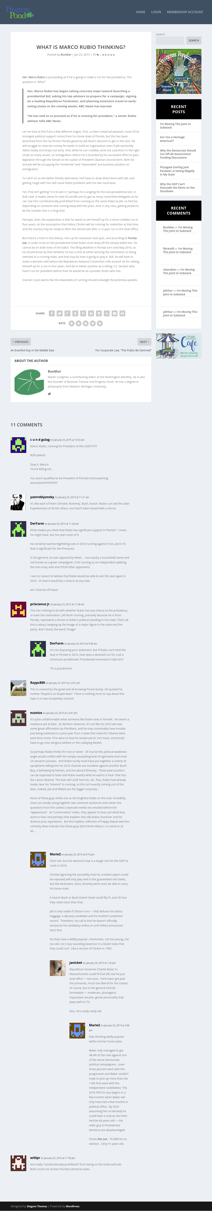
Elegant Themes (37, 1206)
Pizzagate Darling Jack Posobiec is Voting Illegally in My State (177, 171)
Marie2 (55, 854)
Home (140, 12)
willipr (35, 1158)
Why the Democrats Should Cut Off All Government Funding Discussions (178, 154)
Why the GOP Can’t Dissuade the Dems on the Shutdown (177, 187)
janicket (75, 963)
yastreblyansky (42, 497)
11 (96, 55)
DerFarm (37, 524)
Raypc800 (37, 683)
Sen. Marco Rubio (33, 77)
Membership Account (185, 12)
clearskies (169, 270)
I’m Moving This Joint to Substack (175, 125)
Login (156, 12)
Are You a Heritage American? (172, 139)
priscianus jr (39, 604)
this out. (102, 1139)
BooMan (66, 55)
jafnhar (168, 291)
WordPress (72, 1206)
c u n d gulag (40, 440)
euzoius (36, 713)
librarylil (168, 249)
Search (160, 34)
